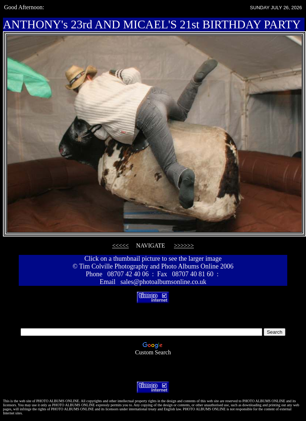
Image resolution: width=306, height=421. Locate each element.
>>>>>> (184, 245)
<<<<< (120, 245)
